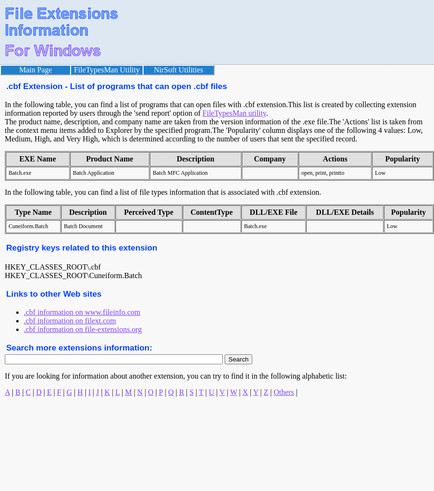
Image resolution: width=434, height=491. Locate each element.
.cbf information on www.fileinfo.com (82, 312)
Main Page (35, 70)
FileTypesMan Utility (107, 70)
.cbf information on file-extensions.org (83, 329)
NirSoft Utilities (179, 70)
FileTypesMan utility (234, 113)
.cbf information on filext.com (70, 321)
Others (284, 392)
